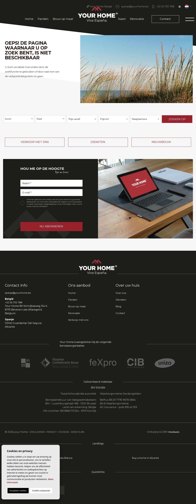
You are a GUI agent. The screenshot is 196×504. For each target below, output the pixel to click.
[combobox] (19, 119)
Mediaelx (173, 431)
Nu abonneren (51, 226)
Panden (43, 19)
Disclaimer (37, 431)
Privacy (51, 431)
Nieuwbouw (161, 142)
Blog (118, 306)
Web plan (77, 431)
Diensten (98, 142)
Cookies (63, 431)
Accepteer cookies (18, 490)
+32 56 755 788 (163, 6)
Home (29, 19)
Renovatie (137, 19)
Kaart (122, 19)
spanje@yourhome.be (132, 6)
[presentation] (36, 215)
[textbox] (19, 119)
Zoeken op (177, 119)
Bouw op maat (63, 19)
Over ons (121, 293)
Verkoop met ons (35, 142)
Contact (165, 19)
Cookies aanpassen (41, 490)
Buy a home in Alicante (145, 457)
